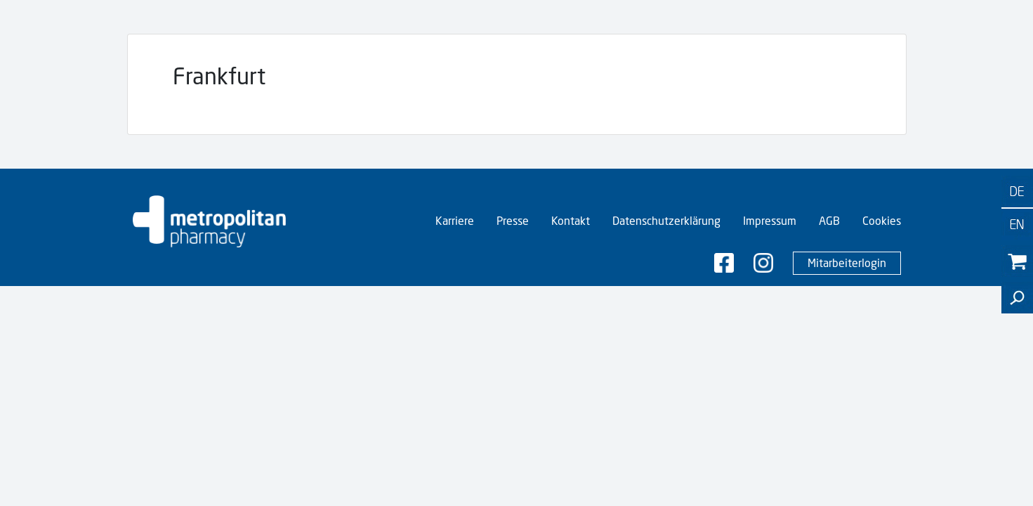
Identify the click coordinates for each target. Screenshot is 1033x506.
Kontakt (570, 220)
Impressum (769, 220)
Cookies (881, 220)
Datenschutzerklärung (666, 220)
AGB (829, 220)
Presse (512, 220)
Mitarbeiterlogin (847, 263)
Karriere (454, 220)
